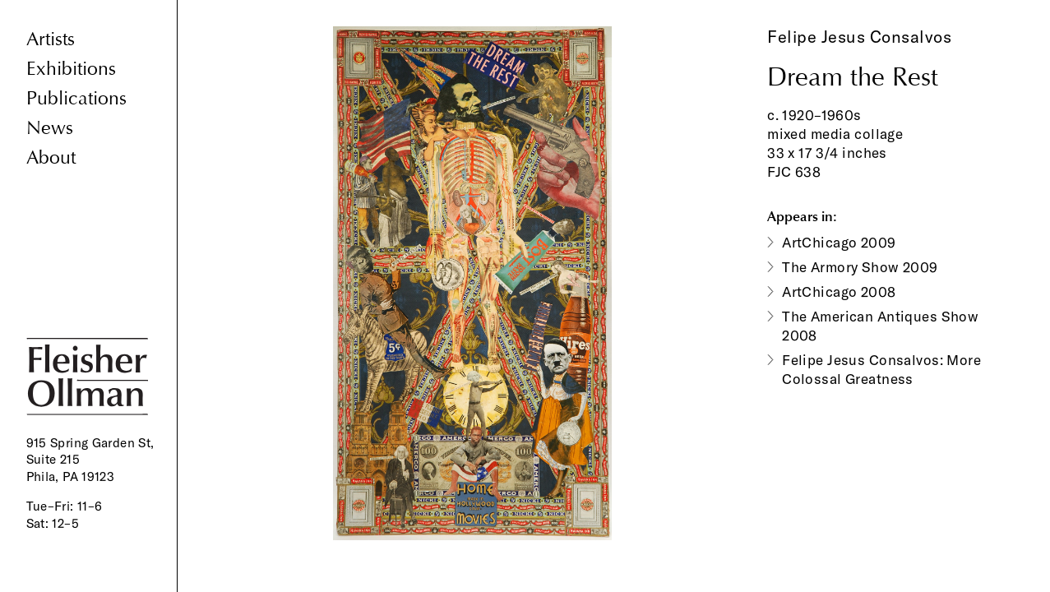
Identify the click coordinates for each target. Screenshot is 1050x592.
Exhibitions (71, 69)
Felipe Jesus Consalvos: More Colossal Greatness (881, 369)
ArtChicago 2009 (838, 242)
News (49, 128)
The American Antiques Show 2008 (880, 326)
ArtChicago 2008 (838, 291)
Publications (76, 98)
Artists (50, 39)
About (51, 157)
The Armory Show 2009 (860, 266)
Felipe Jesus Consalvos (859, 36)
